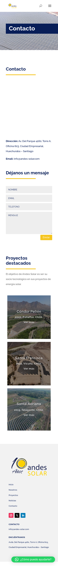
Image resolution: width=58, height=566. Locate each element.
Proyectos (13, 495)
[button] (33, 559)
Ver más (29, 322)
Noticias (12, 500)
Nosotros (13, 490)
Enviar (46, 237)
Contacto (13, 506)
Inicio (11, 484)
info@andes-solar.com (27, 158)
